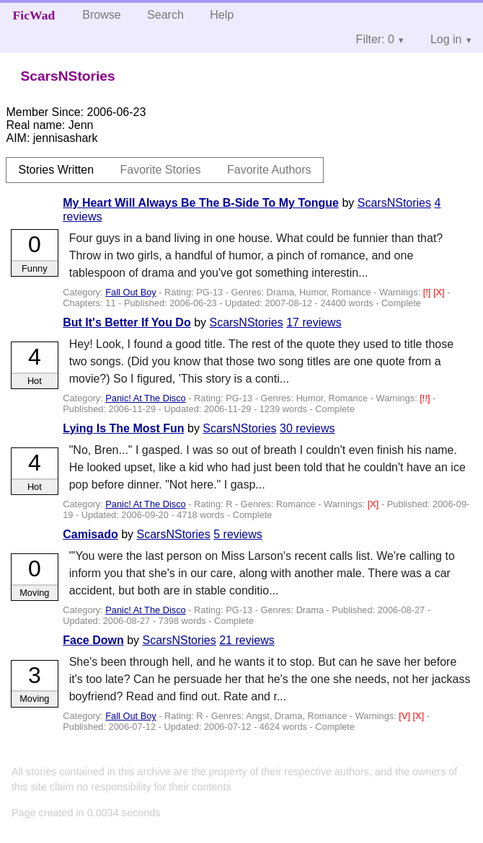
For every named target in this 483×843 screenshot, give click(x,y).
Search (165, 15)
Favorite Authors (269, 170)
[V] (405, 715)
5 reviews (237, 534)
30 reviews (307, 428)
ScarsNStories (394, 203)
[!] (428, 292)
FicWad (34, 15)
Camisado (90, 534)
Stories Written (56, 170)
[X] (440, 292)
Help (222, 15)
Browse (101, 15)
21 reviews (246, 640)
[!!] (426, 398)
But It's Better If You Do (126, 322)
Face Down (93, 640)
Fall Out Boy (130, 292)
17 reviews (313, 322)
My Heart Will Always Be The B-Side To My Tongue (201, 203)
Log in (446, 39)
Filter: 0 (375, 39)
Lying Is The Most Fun (123, 428)
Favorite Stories (160, 170)
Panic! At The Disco (145, 398)
